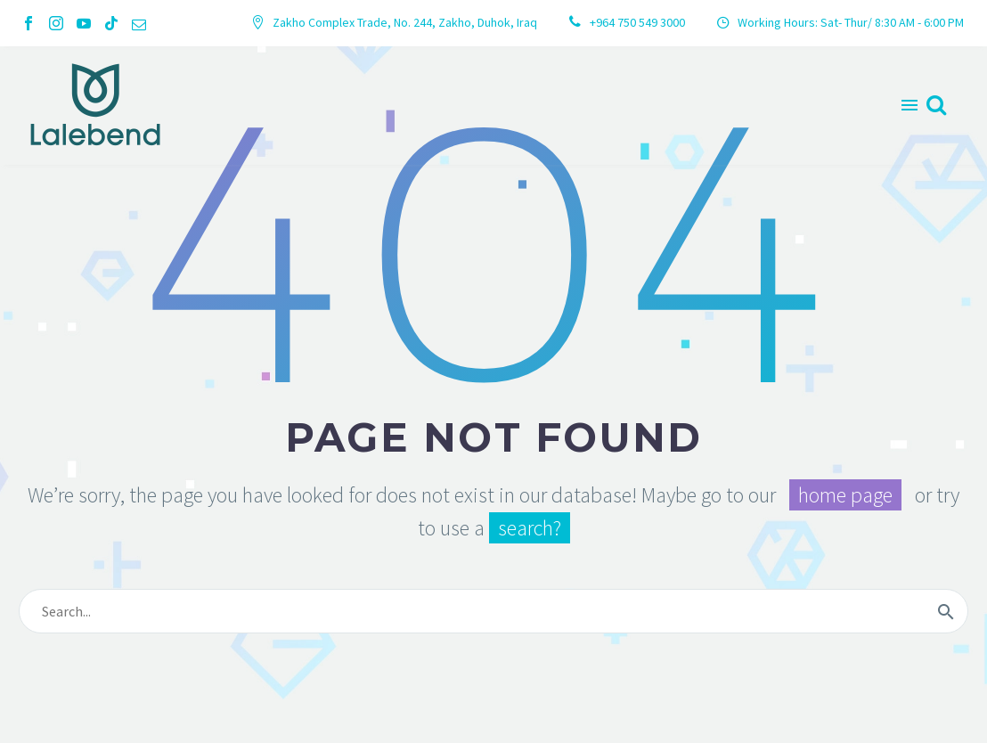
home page (845, 495)
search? (529, 528)
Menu (909, 105)
